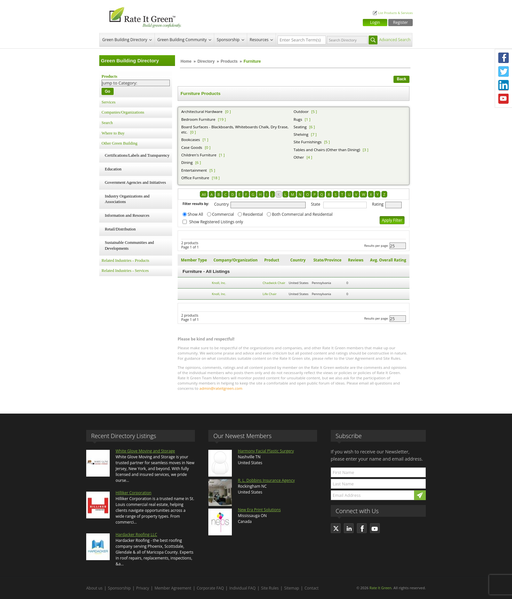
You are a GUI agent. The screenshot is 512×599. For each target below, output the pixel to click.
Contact (312, 588)
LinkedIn (503, 85)
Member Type (194, 260)
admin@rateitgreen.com (221, 388)
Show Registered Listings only (216, 222)
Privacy (142, 588)
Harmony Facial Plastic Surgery (266, 451)
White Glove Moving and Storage (145, 451)
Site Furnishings (308, 141)
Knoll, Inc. (219, 283)
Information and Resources (127, 215)
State (315, 204)
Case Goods (191, 147)
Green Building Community (182, 39)
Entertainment (194, 170)
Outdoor (301, 111)
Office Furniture (195, 177)
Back (401, 79)
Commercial (223, 214)
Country (221, 204)
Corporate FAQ (210, 588)
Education (113, 169)
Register (400, 22)
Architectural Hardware (201, 111)
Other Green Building (119, 143)
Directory (206, 61)
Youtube (503, 99)
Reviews (355, 260)
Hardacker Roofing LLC (136, 534)
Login (375, 22)
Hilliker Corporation (134, 493)
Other (299, 157)
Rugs (298, 119)
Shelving (301, 134)
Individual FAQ (242, 588)
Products (229, 61)
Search (107, 122)
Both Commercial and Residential (302, 214)
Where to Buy (113, 133)
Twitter (503, 71)
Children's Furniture (198, 154)
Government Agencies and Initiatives (135, 182)
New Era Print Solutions (259, 509)
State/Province (327, 260)
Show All (195, 214)
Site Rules (270, 588)
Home (186, 61)
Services (109, 102)
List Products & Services (395, 13)
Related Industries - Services (125, 270)
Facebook (503, 58)
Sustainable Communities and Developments (129, 245)
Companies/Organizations (123, 112)
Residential (253, 214)
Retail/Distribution (120, 229)
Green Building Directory (124, 39)
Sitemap (291, 588)
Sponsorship (228, 39)
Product (271, 260)
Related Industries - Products (125, 260)
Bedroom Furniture (198, 119)
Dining (187, 162)
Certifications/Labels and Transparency (137, 155)
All (204, 194)
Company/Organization (236, 260)
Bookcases (190, 139)
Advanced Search (394, 39)
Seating (300, 126)
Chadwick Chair (274, 283)
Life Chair (270, 294)
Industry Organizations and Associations (127, 199)
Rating (377, 204)
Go (107, 91)
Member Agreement (172, 588)
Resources (259, 39)
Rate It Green (380, 587)
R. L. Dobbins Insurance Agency (266, 480)
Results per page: (376, 246)
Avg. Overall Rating (388, 260)
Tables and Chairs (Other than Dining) (327, 149)
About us (94, 588)
